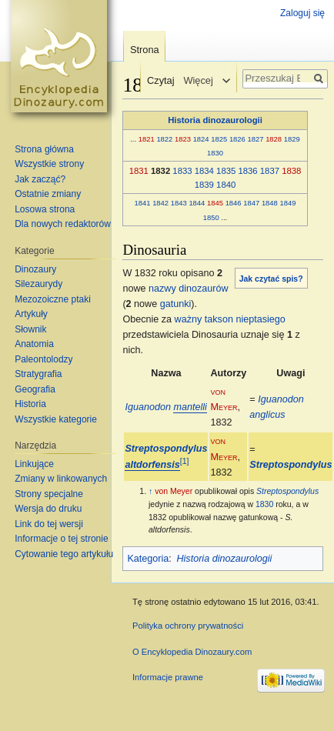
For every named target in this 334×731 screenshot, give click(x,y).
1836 (247, 170)
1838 (291, 170)
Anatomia (34, 344)
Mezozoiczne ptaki (53, 299)
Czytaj (158, 80)
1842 (160, 203)
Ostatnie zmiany (48, 194)
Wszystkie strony (49, 164)
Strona (144, 49)
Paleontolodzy (43, 359)
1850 (211, 217)
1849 (288, 203)
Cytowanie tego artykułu (64, 554)
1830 (215, 153)
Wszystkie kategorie (56, 419)
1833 (182, 170)
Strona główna (44, 149)
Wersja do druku (48, 508)
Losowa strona (45, 209)
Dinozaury (35, 269)
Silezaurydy (38, 284)
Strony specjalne (49, 494)
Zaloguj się (302, 13)
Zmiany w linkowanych (61, 478)
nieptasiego (260, 319)
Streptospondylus (290, 464)
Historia (30, 404)
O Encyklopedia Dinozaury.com (192, 651)
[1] (184, 461)
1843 (179, 203)
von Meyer (173, 491)
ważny (188, 319)
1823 (183, 139)
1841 (143, 203)
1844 (197, 203)
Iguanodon (165, 407)
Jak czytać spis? (271, 278)
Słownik (30, 329)
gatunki (176, 304)
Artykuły (31, 314)
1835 (225, 170)
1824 (201, 139)
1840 (225, 184)
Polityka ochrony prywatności (187, 625)
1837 (269, 170)
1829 (292, 139)
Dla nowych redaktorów (63, 224)
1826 (237, 139)
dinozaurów (203, 288)
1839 (204, 184)
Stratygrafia (38, 374)
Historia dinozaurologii (215, 120)
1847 (251, 203)
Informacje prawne (167, 677)
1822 (164, 139)
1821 (147, 139)
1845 (215, 203)
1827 (256, 139)
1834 (204, 170)
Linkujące (34, 464)
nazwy (162, 288)
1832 (160, 170)
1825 (219, 139)
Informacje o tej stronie (61, 538)
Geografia (35, 389)
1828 (274, 139)
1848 (270, 203)
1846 (233, 203)
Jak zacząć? (40, 179)
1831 (139, 170)
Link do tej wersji (49, 524)
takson (219, 319)
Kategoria (148, 558)
